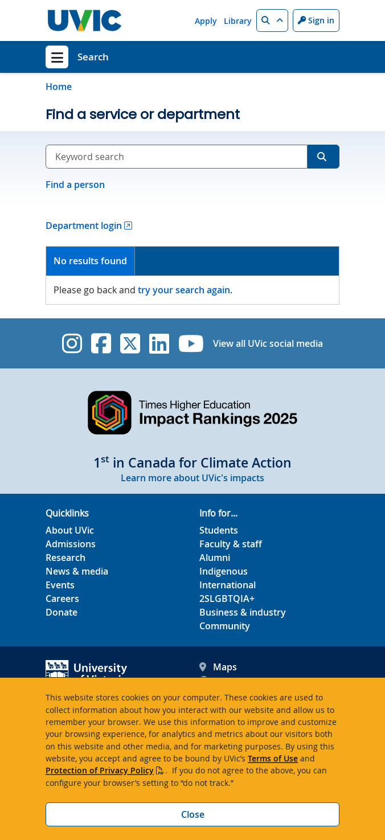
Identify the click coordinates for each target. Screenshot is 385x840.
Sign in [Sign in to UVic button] (316, 20)
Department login (84, 225)
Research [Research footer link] (65, 557)
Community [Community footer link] (224, 626)
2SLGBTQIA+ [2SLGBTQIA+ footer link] (227, 598)
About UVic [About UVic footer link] (70, 530)
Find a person (75, 184)
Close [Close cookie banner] (192, 814)
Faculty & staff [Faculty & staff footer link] (230, 544)
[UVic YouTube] (191, 343)
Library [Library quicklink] (238, 20)
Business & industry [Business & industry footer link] (242, 612)
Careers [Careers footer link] (62, 598)
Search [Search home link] (93, 56)
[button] (272, 20)
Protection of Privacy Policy (100, 770)
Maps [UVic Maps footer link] (218, 667)
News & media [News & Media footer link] (77, 571)
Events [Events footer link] (60, 585)
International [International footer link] (227, 585)
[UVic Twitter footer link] (130, 343)
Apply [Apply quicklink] (206, 20)
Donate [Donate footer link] (61, 612)
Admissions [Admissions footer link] (71, 544)
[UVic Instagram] (72, 343)
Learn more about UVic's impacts (192, 478)
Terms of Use (273, 758)
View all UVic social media (268, 343)
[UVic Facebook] (101, 343)
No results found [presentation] (90, 261)
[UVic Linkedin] (159, 343)
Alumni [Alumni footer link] (214, 557)
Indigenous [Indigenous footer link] (223, 571)
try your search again (184, 290)
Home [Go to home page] (59, 86)
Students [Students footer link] (218, 530)
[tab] (90, 261)
